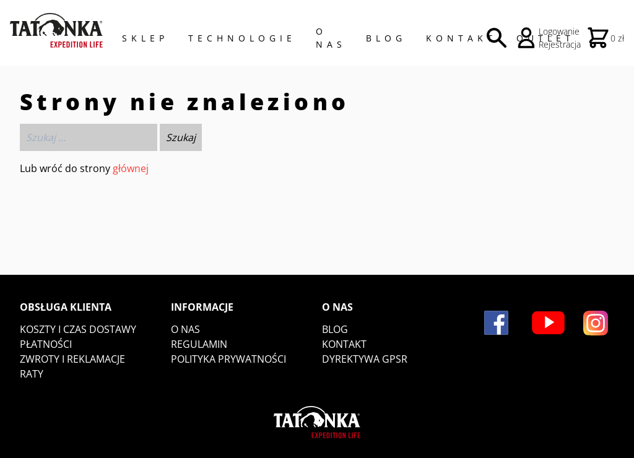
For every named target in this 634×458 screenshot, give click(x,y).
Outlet (545, 38)
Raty (31, 374)
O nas (185, 329)
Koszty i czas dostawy (78, 329)
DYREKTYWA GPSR (364, 359)
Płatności (46, 344)
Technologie (242, 38)
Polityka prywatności (228, 359)
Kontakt (461, 38)
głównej (131, 168)
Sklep (145, 38)
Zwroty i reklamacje (72, 359)
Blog (386, 38)
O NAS (331, 37)
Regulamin (199, 344)
